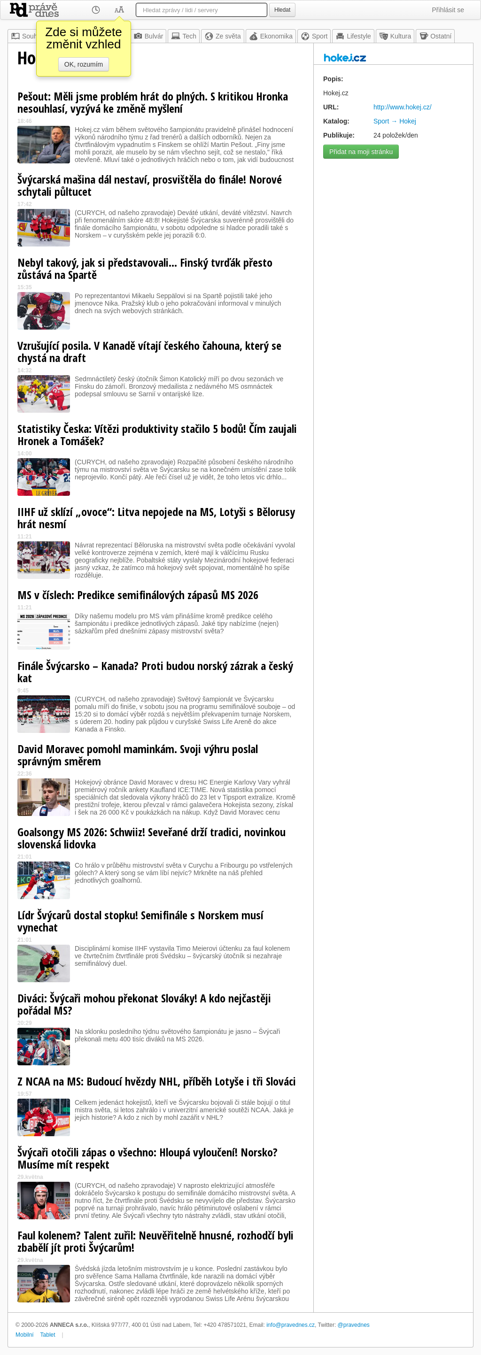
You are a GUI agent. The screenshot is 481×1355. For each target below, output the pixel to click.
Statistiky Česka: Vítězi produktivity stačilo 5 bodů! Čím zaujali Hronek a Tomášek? (157, 434)
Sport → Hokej (394, 121)
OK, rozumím (83, 64)
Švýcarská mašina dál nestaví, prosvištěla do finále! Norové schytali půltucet (149, 185)
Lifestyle (353, 36)
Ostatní (435, 36)
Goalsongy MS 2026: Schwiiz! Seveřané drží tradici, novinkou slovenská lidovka (151, 838)
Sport (314, 36)
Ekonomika (271, 36)
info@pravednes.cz (290, 1325)
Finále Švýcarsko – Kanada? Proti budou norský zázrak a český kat (155, 671)
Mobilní (25, 1335)
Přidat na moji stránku (361, 151)
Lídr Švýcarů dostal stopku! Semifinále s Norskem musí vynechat (140, 921)
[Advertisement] (393, 222)
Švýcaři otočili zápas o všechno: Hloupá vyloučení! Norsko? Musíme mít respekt (147, 1158)
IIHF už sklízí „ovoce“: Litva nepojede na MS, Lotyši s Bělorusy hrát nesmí (156, 517)
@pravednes (354, 1325)
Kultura (395, 36)
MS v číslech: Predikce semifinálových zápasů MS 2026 (137, 594)
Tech (183, 36)
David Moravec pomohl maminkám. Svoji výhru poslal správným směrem (137, 755)
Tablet (47, 1335)
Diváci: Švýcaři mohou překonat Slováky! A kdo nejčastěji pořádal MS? (144, 1004)
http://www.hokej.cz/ (402, 107)
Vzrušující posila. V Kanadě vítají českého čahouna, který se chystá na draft (149, 351)
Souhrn (27, 36)
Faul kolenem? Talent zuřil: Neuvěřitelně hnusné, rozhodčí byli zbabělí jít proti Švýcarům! (155, 1241)
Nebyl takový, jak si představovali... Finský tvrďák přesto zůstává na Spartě (144, 268)
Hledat (282, 10)
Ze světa (222, 36)
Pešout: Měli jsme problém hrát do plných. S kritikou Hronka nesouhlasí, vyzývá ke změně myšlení (152, 102)
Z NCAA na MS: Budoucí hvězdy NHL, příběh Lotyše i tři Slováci (156, 1081)
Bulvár (148, 36)
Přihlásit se (448, 10)
